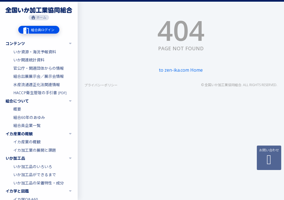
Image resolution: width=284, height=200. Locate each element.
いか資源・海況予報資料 (34, 51)
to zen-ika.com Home (181, 70)
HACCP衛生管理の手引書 (40, 92)
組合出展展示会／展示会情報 (38, 76)
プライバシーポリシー (101, 85)
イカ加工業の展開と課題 (34, 150)
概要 (17, 109)
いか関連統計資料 (28, 59)
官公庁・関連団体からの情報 (38, 68)
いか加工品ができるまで (34, 174)
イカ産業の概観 (26, 141)
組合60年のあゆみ (29, 117)
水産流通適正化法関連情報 (36, 84)
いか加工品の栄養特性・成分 (38, 183)
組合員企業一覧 (26, 125)
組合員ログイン (42, 30)
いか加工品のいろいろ (32, 166)
